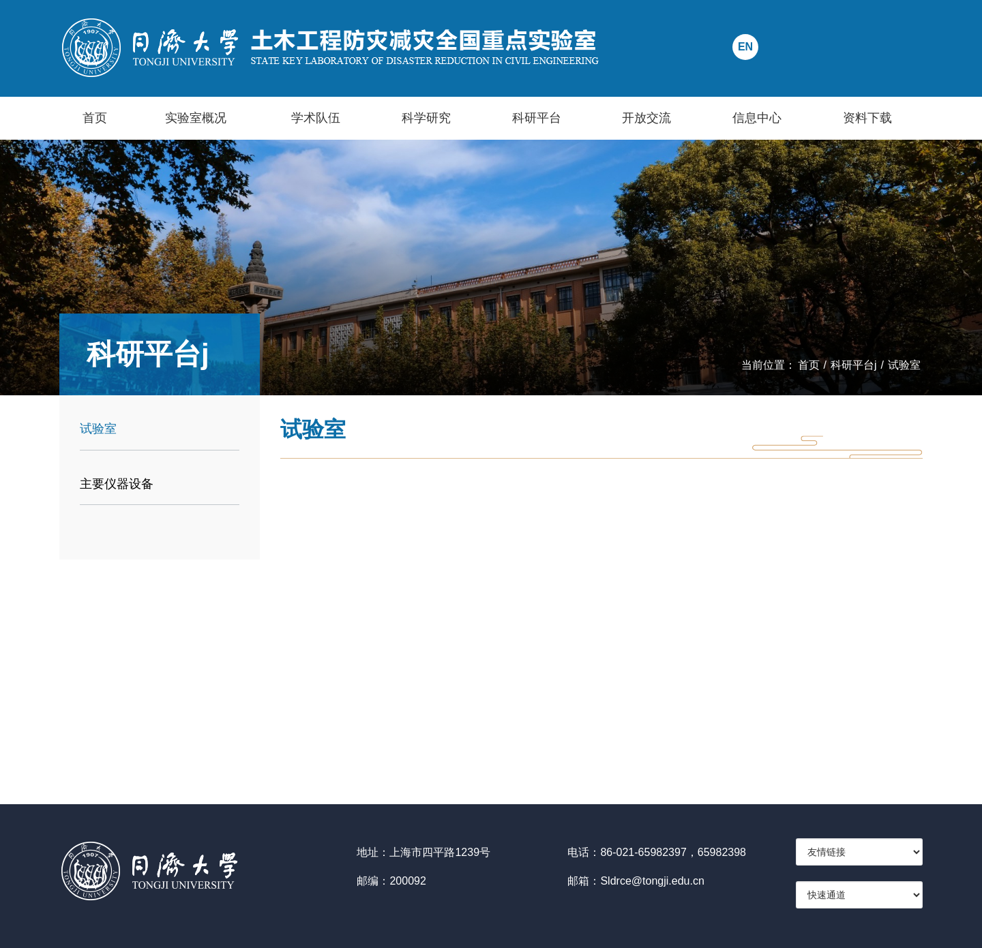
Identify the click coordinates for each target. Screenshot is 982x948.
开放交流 (646, 118)
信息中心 (757, 118)
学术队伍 (315, 118)
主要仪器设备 (116, 484)
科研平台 (536, 118)
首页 (95, 118)
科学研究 (426, 118)
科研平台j (854, 365)
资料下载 (867, 118)
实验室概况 (195, 118)
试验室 (904, 365)
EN (745, 46)
